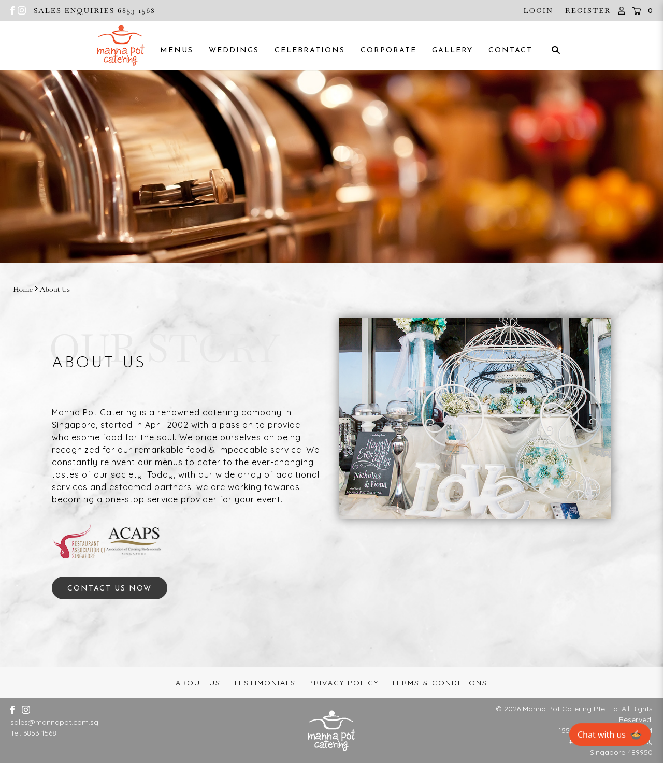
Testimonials (264, 682)
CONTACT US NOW (109, 589)
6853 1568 (39, 733)
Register (588, 10)
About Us (55, 289)
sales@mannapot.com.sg (54, 722)
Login (538, 10)
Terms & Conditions (439, 682)
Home (23, 289)
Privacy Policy (343, 682)
